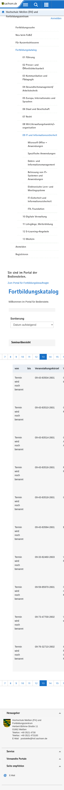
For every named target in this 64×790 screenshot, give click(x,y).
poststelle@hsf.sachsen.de (34, 738)
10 (22, 356)
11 (29, 356)
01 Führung (29, 57)
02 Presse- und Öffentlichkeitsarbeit (33, 66)
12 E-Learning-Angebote (36, 231)
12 (36, 356)
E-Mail (12, 775)
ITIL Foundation (36, 208)
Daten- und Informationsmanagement (41, 162)
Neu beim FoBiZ (24, 35)
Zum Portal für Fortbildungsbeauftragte (28, 283)
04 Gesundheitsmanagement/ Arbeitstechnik (38, 88)
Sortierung (17, 318)
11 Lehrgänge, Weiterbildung (38, 224)
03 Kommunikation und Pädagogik (35, 77)
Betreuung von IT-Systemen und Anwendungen (37, 176)
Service (10, 751)
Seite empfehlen (15, 766)
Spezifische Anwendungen (41, 153)
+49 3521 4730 (28, 732)
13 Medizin (28, 239)
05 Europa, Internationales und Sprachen (39, 100)
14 (50, 356)
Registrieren (22, 254)
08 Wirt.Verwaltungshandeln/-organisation (39, 126)
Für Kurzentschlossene (27, 42)
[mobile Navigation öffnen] (25, 5)
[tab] (32, 713)
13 (43, 356)
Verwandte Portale (16, 759)
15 (57, 356)
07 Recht (27, 116)
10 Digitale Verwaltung (35, 216)
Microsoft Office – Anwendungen (37, 144)
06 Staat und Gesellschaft (36, 109)
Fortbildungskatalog (26, 49)
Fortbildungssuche (25, 27)
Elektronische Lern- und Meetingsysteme (40, 188)
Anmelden (21, 246)
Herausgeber (13, 713)
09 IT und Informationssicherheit (40, 135)
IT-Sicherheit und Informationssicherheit (40, 199)
